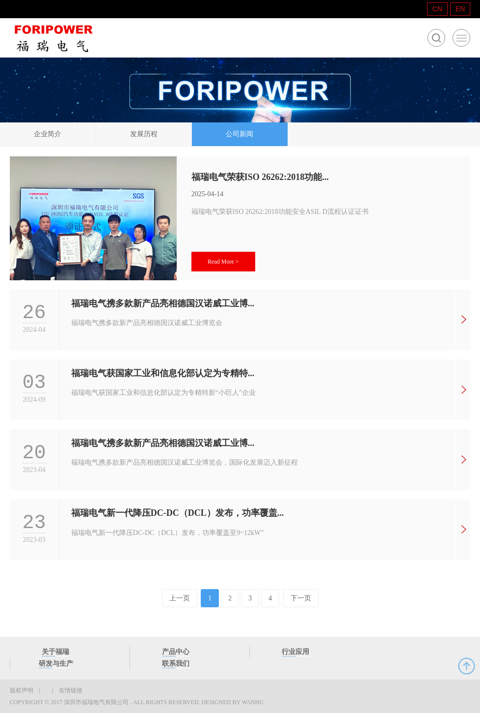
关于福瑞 (55, 651)
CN (437, 9)
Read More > (223, 261)
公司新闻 (239, 134)
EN (460, 9)
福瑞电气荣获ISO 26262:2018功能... (260, 177)
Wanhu (252, 702)
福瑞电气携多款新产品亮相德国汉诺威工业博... (163, 303)
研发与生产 (56, 663)
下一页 (301, 598)
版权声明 (21, 690)
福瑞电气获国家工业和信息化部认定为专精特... (163, 373)
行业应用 (295, 651)
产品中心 (175, 651)
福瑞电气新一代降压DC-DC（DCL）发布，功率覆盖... (177, 513)
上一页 (179, 598)
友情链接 (70, 690)
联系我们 (175, 663)
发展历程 (144, 134)
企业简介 (47, 134)
